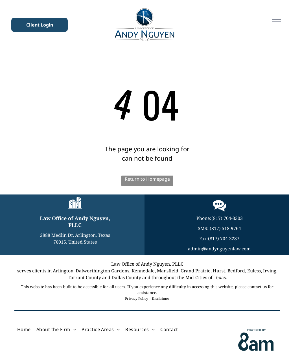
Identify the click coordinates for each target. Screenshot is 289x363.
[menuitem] (24, 329)
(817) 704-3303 (227, 218)
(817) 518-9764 (225, 228)
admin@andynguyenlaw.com (219, 249)
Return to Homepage (147, 179)
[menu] (276, 21)
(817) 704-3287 (223, 238)
